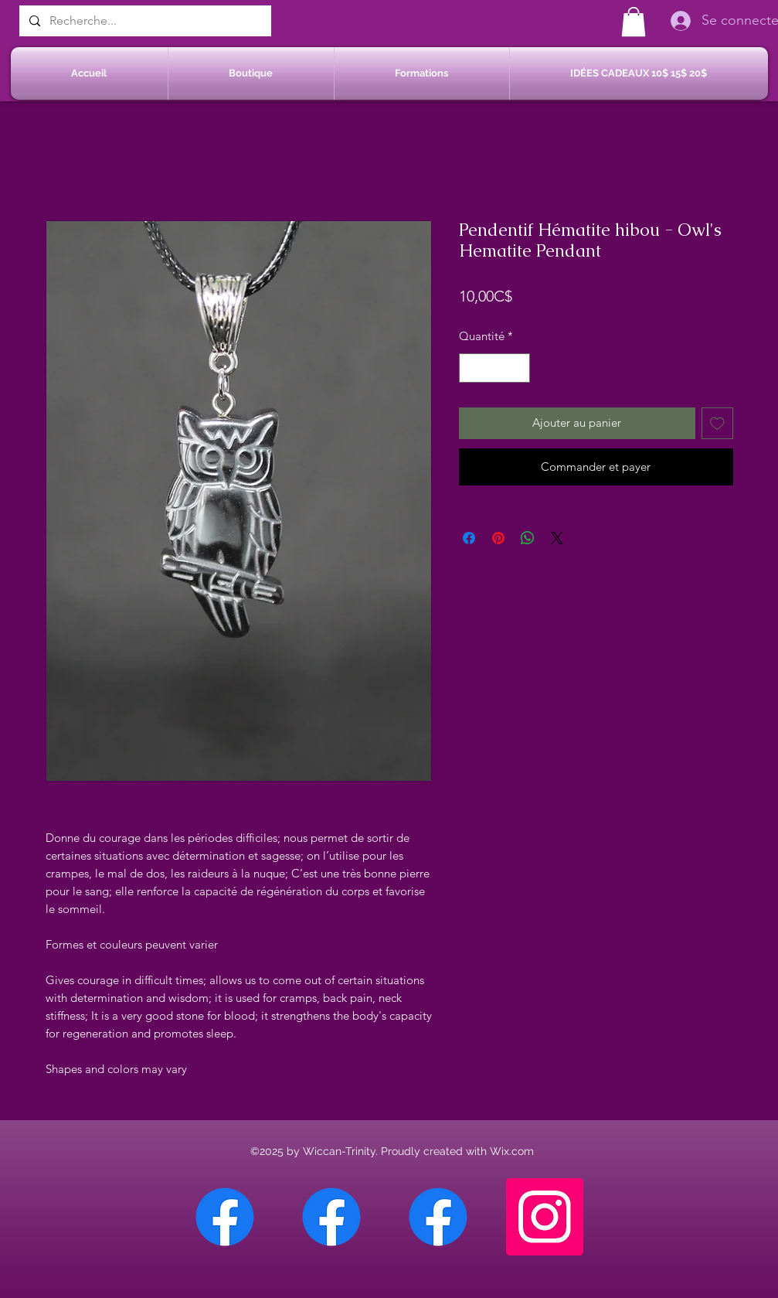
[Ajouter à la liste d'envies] (717, 423)
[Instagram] (544, 1216)
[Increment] (517, 368)
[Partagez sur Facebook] (469, 538)
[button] (633, 21)
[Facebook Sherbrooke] (331, 1216)
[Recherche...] (143, 21)
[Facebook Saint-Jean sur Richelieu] (438, 1216)
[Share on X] (557, 538)
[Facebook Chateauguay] (224, 1216)
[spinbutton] (494, 368)
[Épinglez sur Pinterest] (498, 538)
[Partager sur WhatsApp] (527, 538)
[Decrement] (471, 368)
